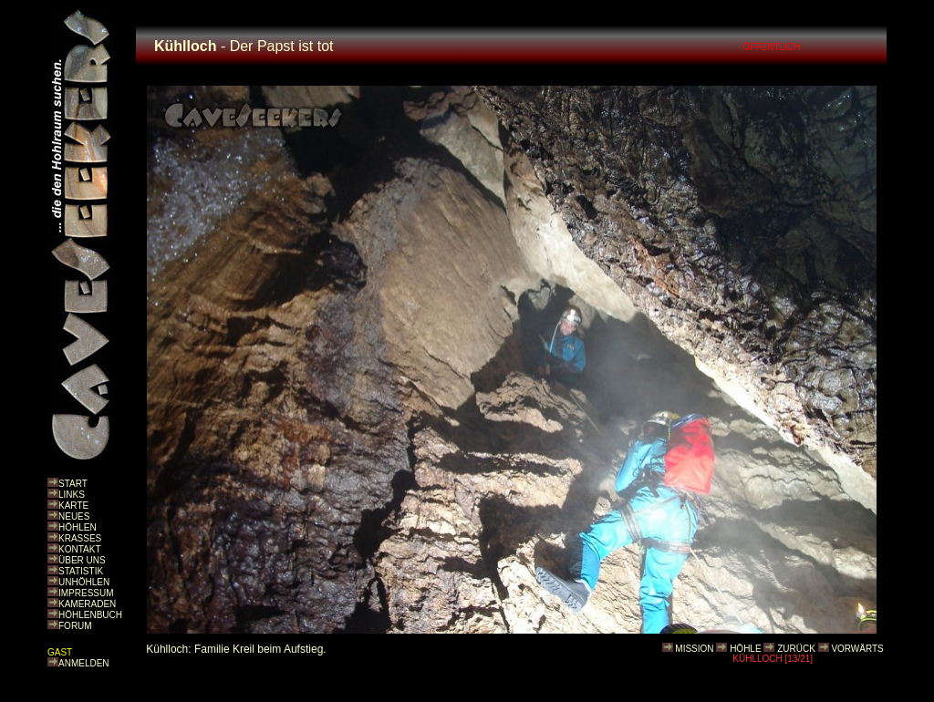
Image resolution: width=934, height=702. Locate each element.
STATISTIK (80, 571)
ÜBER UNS (82, 560)
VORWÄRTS (857, 649)
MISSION (694, 649)
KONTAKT (79, 549)
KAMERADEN (87, 604)
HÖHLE (745, 649)
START (73, 484)
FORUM (75, 626)
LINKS (71, 495)
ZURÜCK (796, 649)
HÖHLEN (77, 527)
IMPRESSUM (86, 593)
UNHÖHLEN (83, 582)
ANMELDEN (83, 663)
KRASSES (79, 538)
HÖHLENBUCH (90, 615)
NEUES (73, 516)
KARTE (73, 506)
